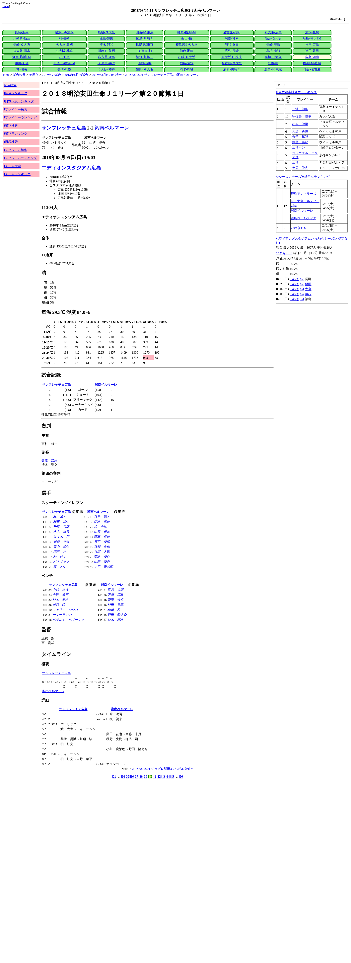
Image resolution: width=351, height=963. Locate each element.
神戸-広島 (312, 44)
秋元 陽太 (102, 516)
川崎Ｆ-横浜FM (64, 63)
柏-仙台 (64, 57)
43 (163, 776)
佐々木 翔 (61, 536)
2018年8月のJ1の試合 (107, 74)
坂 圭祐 (100, 526)
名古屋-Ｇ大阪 (232, 63)
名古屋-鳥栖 (64, 44)
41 (154, 776)
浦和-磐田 (232, 44)
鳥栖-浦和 (273, 50)
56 (181, 776)
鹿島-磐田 (106, 38)
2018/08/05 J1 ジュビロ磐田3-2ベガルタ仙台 (163, 768)
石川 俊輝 (102, 541)
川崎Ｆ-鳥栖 (106, 50)
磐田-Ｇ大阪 (144, 69)
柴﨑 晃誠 (61, 541)
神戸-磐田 (312, 50)
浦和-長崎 (144, 63)
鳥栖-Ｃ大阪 (273, 57)
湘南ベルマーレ (112, 128)
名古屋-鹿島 (106, 57)
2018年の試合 (51, 74)
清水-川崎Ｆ (144, 57)
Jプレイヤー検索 (15, 109)
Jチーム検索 (12, 166)
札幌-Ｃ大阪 (186, 57)
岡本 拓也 (102, 521)
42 (159, 776)
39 (145, 776)
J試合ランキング (15, 93)
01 (114, 776)
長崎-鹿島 (273, 44)
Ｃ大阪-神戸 (106, 69)
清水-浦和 (106, 44)
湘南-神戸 (232, 38)
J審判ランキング (15, 133)
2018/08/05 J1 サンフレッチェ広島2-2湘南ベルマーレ (162, 74)
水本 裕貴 (61, 531)
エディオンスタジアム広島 (71, 167)
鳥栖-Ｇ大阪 (106, 32)
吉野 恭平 (60, 594)
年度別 (33, 74)
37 (136, 776)
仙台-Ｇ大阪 (273, 38)
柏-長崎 (64, 38)
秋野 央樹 (102, 546)
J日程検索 (11, 141)
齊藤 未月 (115, 599)
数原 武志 (49, 460)
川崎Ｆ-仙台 (21, 38)
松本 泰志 (60, 599)
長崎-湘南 (22, 32)
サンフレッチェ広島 (63, 128)
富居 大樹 (115, 589)
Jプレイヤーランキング (20, 117)
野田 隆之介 (117, 614)
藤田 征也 (102, 536)
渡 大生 (59, 566)
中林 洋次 (60, 589)
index (312, 490)
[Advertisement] (121, 931)
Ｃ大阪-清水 (21, 50)
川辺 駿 (58, 604)
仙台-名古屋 (312, 69)
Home (5, 6)
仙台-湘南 (186, 50)
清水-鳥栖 (186, 69)
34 (123, 776)
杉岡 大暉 (102, 551)
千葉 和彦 (61, 526)
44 (168, 776)
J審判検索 (11, 125)
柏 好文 (59, 556)
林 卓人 (59, 516)
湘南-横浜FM (21, 57)
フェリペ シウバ (65, 609)
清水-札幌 (312, 32)
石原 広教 (115, 594)
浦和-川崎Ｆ (231, 69)
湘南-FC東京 (144, 32)
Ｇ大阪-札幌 (64, 50)
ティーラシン (62, 614)
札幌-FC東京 (144, 44)
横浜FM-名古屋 (186, 44)
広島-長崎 (232, 50)
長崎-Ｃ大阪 (21, 44)
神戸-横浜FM (186, 32)
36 (132, 776)
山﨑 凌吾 (102, 561)
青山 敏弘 (61, 546)
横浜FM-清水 (64, 32)
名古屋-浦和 (231, 32)
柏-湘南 (21, 69)
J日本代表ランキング (19, 101)
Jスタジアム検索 (15, 150)
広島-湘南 (312, 57)
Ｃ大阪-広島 (273, 32)
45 (172, 776)
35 (127, 776)
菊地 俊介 (102, 556)
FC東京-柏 (144, 50)
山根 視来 (102, 531)
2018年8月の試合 (76, 74)
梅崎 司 (113, 609)
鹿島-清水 (186, 63)
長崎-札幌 (64, 69)
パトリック (61, 561)
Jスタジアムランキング (20, 158)
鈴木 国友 (115, 619)
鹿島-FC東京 (273, 69)
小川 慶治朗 (103, 566)
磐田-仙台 (22, 63)
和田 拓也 (61, 521)
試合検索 (19, 74)
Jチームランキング (17, 174)
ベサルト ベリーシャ (68, 619)
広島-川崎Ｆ (144, 38)
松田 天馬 (115, 604)
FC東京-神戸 (106, 63)
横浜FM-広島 (312, 63)
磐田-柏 (186, 38)
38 (141, 776)
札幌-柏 (273, 63)
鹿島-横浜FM (312, 38)
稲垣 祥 (59, 551)
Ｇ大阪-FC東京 (231, 57)
